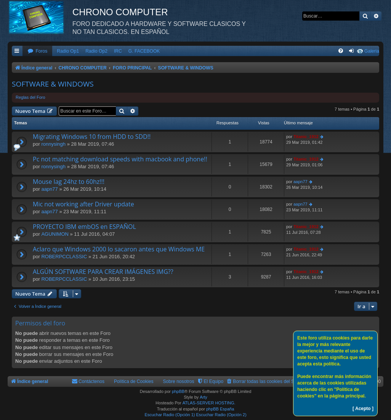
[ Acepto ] (363, 408)
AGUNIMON (55, 234)
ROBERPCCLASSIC (64, 256)
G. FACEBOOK (144, 51)
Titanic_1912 (306, 136)
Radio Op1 (68, 51)
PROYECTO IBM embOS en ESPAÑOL (84, 226)
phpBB (178, 391)
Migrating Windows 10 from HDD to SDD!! (92, 136)
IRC (118, 51)
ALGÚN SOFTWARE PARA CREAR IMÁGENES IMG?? (103, 271)
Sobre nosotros (178, 381)
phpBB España (220, 409)
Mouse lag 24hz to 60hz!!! (68, 181)
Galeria (371, 51)
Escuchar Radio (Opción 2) (221, 414)
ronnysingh (53, 144)
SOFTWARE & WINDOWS (53, 84)
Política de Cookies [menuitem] (134, 381)
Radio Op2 (96, 51)
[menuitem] (37, 51)
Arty (203, 397)
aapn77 (49, 189)
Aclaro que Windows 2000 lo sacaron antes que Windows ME (119, 249)
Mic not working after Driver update (83, 204)
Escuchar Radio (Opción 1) (169, 414)
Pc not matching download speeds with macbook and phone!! (120, 159)
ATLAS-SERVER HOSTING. (209, 403)
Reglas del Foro (30, 97)
